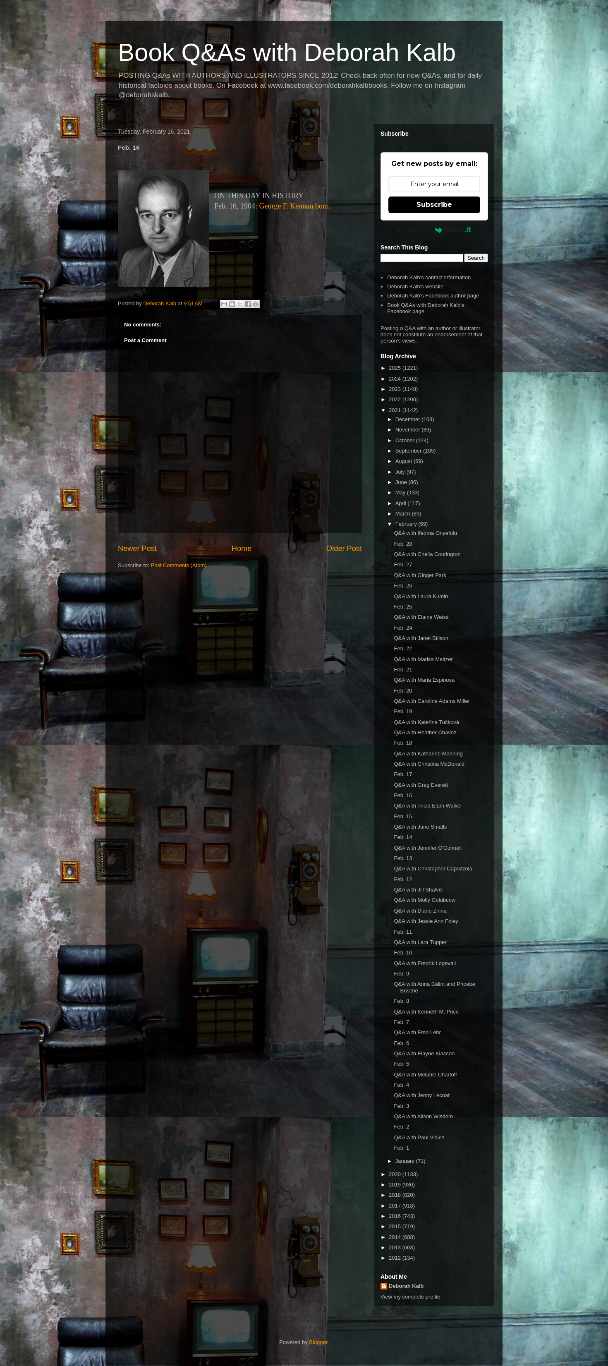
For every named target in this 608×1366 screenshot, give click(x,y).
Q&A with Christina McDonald (429, 764)
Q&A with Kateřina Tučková (426, 722)
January (405, 1161)
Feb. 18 (403, 743)
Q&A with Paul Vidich (419, 1137)
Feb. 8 (401, 1001)
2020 (395, 1174)
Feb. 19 (403, 711)
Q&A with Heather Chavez (425, 732)
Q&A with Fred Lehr (417, 1032)
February (407, 524)
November (408, 430)
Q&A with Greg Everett (421, 785)
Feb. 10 (403, 952)
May (401, 492)
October (405, 440)
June (402, 482)
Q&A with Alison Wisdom (423, 1116)
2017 (395, 1206)
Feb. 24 (403, 628)
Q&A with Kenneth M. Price (426, 1012)
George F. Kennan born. (295, 206)
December (408, 419)
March (403, 513)
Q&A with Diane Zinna (420, 911)
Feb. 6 (401, 1043)
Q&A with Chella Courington (427, 554)
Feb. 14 (403, 837)
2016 (395, 1216)
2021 (395, 410)
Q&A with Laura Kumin (421, 596)
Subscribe (434, 204)
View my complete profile (410, 1297)
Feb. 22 (403, 648)
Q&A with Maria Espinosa (424, 680)
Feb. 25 (403, 607)
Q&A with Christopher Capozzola (433, 868)
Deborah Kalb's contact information (429, 277)
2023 (395, 389)
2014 (395, 1237)
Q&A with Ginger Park (420, 575)
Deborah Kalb (406, 1286)
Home (242, 548)
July (401, 472)
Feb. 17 (403, 774)
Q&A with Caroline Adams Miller (432, 701)
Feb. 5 (401, 1064)
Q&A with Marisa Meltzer (423, 659)
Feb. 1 (401, 1148)
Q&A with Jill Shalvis (418, 890)
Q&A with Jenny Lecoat (421, 1095)
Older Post (344, 548)
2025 (395, 368)
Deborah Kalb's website (415, 286)
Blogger (318, 1342)
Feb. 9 (401, 974)
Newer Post (137, 548)
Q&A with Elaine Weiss (421, 617)
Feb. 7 (401, 1022)
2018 (395, 1195)
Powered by (434, 229)
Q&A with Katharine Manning (428, 753)
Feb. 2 (401, 1127)
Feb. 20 (403, 691)
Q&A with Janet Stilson (421, 638)
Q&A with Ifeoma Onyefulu (425, 533)
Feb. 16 (403, 795)
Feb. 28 (403, 544)
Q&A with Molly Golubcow (424, 900)
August (404, 461)
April (401, 503)
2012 (395, 1258)
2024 (395, 379)
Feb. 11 (403, 932)
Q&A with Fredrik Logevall (425, 963)
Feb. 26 (403, 585)
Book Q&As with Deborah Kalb (287, 52)
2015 (395, 1226)
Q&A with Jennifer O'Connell (428, 848)
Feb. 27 (403, 564)
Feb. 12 (403, 879)
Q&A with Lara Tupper (420, 942)
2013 (395, 1247)
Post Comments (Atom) (179, 565)
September (409, 451)
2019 (395, 1184)
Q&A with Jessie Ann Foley (426, 921)
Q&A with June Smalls (420, 827)
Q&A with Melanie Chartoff (425, 1074)
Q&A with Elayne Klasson (424, 1053)
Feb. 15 (403, 816)
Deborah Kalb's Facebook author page (433, 295)
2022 (395, 399)
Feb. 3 (401, 1106)
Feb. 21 (403, 669)
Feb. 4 (401, 1085)
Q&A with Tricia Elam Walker (428, 806)
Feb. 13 (403, 858)
